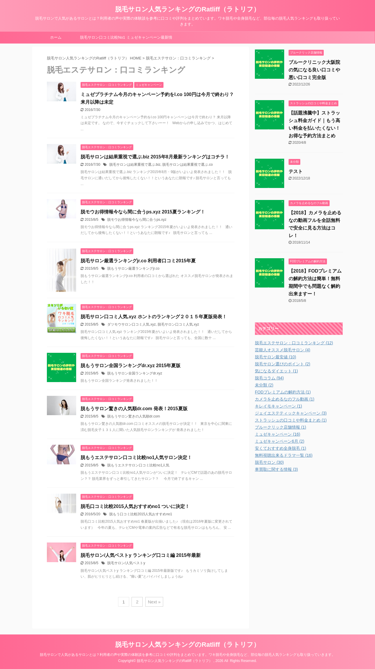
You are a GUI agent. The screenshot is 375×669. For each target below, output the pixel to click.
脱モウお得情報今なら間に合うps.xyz (136, 220)
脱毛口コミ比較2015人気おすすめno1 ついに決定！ (135, 506)
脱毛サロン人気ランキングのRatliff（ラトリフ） (187, 9)
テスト (296, 171)
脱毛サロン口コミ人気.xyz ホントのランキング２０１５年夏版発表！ (154, 316)
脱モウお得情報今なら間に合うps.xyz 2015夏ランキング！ (143, 211)
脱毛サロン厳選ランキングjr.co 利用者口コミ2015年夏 (138, 260)
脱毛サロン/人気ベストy (126, 563)
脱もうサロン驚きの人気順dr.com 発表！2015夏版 (134, 408)
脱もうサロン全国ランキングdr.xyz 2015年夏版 (130, 365)
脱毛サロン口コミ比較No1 (102, 37)
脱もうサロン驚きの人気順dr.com (133, 416)
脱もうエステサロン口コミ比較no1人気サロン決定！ (136, 457)
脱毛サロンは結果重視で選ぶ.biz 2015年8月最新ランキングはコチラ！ (155, 156)
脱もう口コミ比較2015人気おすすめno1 (140, 514)
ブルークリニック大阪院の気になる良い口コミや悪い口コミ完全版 (314, 70)
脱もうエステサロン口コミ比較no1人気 (138, 465)
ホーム (56, 37)
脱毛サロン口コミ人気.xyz (178, 324)
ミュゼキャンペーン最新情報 (149, 39)
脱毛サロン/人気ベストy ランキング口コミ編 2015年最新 (141, 555)
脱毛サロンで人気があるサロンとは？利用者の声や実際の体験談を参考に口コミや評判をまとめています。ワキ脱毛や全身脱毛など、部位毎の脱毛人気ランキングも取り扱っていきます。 (187, 655)
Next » (154, 601)
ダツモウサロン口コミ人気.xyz (131, 324)
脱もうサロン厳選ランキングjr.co (133, 268)
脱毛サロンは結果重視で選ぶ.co (187, 164)
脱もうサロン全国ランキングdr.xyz (134, 373)
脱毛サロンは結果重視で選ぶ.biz (135, 164)
